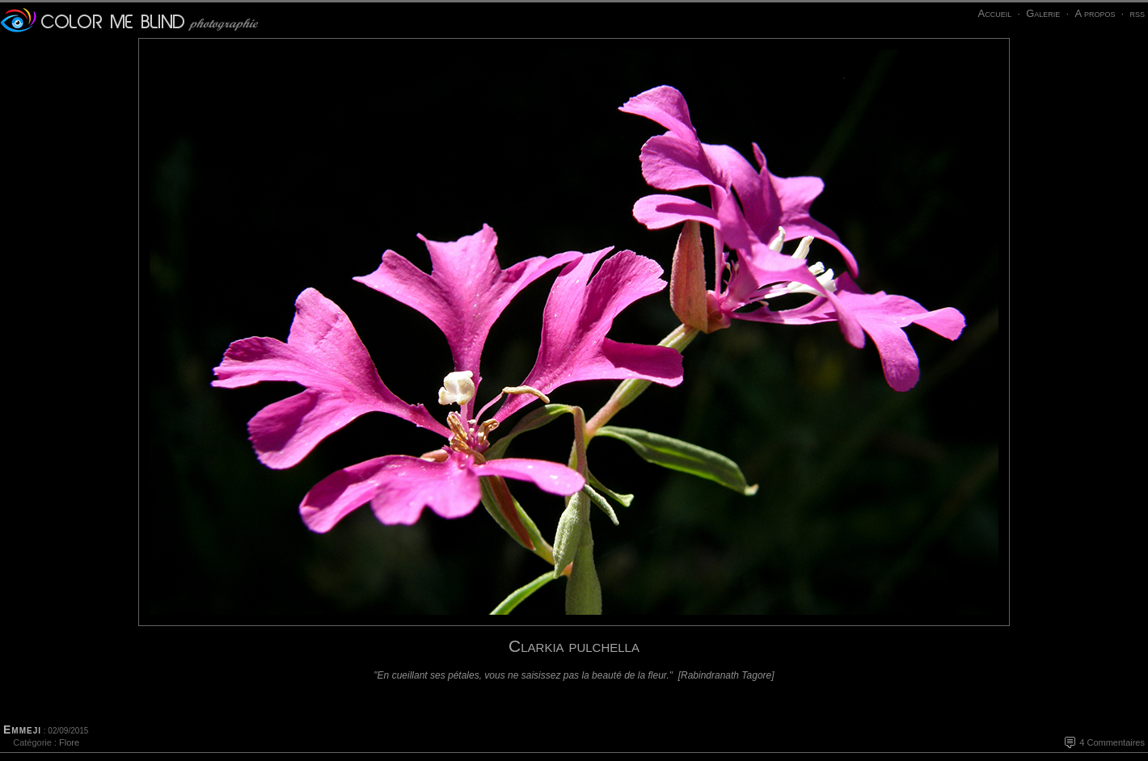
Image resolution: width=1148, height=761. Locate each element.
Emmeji (22, 729)
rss (1137, 13)
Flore (69, 742)
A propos (1094, 13)
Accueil (994, 13)
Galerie (1043, 13)
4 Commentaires (1112, 742)
